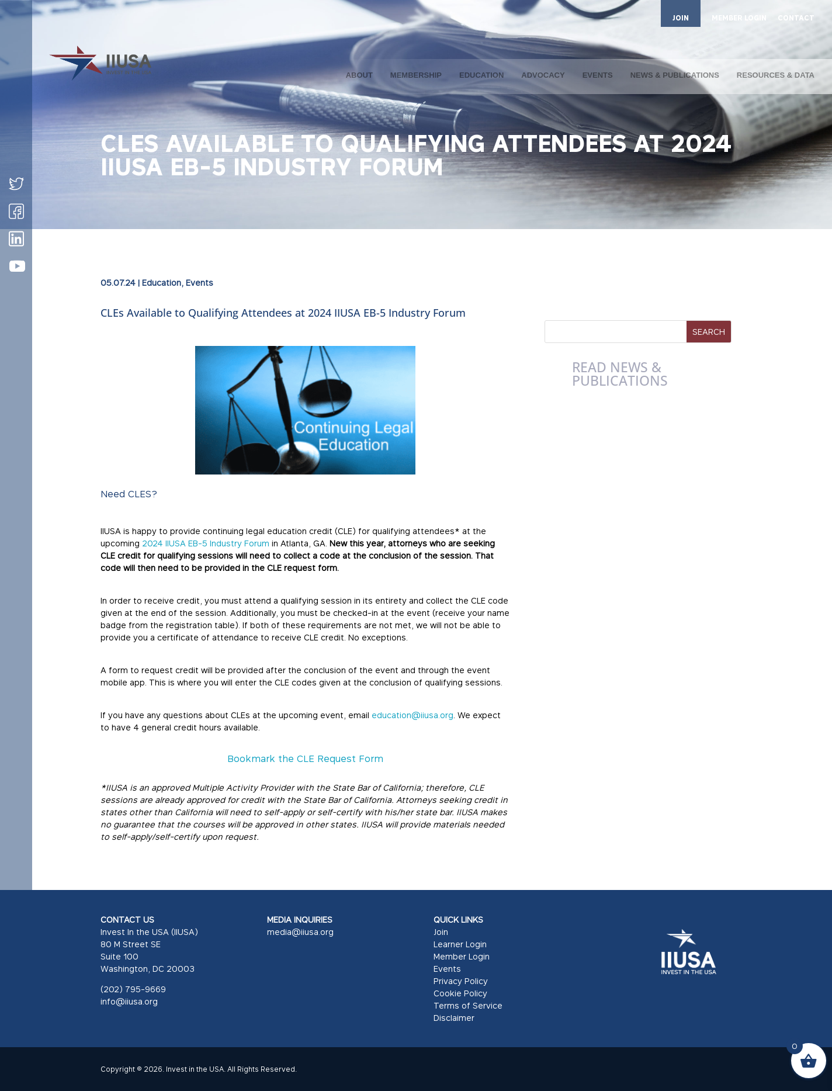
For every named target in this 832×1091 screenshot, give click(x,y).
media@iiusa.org (300, 932)
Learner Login (460, 944)
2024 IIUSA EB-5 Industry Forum (205, 543)
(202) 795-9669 (133, 989)
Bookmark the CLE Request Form (305, 758)
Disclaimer (454, 1018)
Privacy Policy (461, 981)
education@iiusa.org (412, 715)
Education (161, 283)
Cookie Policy (460, 993)
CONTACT (796, 18)
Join (441, 932)
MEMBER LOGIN (739, 18)
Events (199, 283)
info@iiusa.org (129, 1001)
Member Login (462, 956)
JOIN (680, 17)
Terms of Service (468, 1005)
